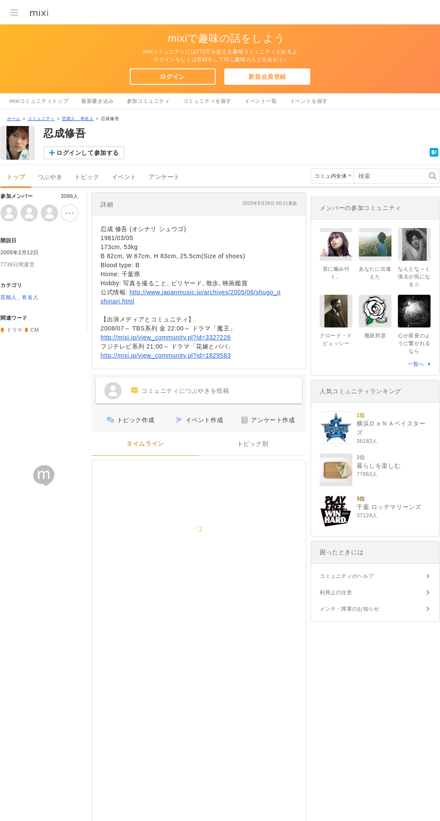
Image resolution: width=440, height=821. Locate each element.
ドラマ (14, 330)
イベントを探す (309, 101)
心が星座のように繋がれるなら (414, 343)
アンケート (164, 177)
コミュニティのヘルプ (347, 576)
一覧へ (416, 364)
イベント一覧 (260, 101)
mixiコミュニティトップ (38, 101)
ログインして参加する (87, 152)
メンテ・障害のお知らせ (349, 609)
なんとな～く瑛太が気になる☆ (414, 276)
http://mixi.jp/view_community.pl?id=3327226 (166, 337)
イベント (124, 177)
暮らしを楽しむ (378, 465)
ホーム (14, 118)
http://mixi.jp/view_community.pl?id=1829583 (166, 355)
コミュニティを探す (207, 101)
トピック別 (253, 444)
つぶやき (49, 177)
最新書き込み (97, 101)
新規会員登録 (267, 76)
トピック (86, 177)
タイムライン (145, 444)
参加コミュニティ (148, 101)
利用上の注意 (336, 593)
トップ (15, 177)
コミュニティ (41, 118)
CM (35, 330)
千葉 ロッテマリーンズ (389, 506)
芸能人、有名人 (78, 118)
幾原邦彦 (375, 336)
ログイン (172, 76)
